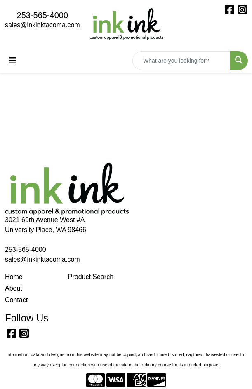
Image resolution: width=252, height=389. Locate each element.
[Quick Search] (181, 60)
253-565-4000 (42, 15)
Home (14, 276)
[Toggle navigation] (12, 60)
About (13, 288)
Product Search (90, 276)
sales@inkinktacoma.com (42, 24)
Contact (16, 299)
